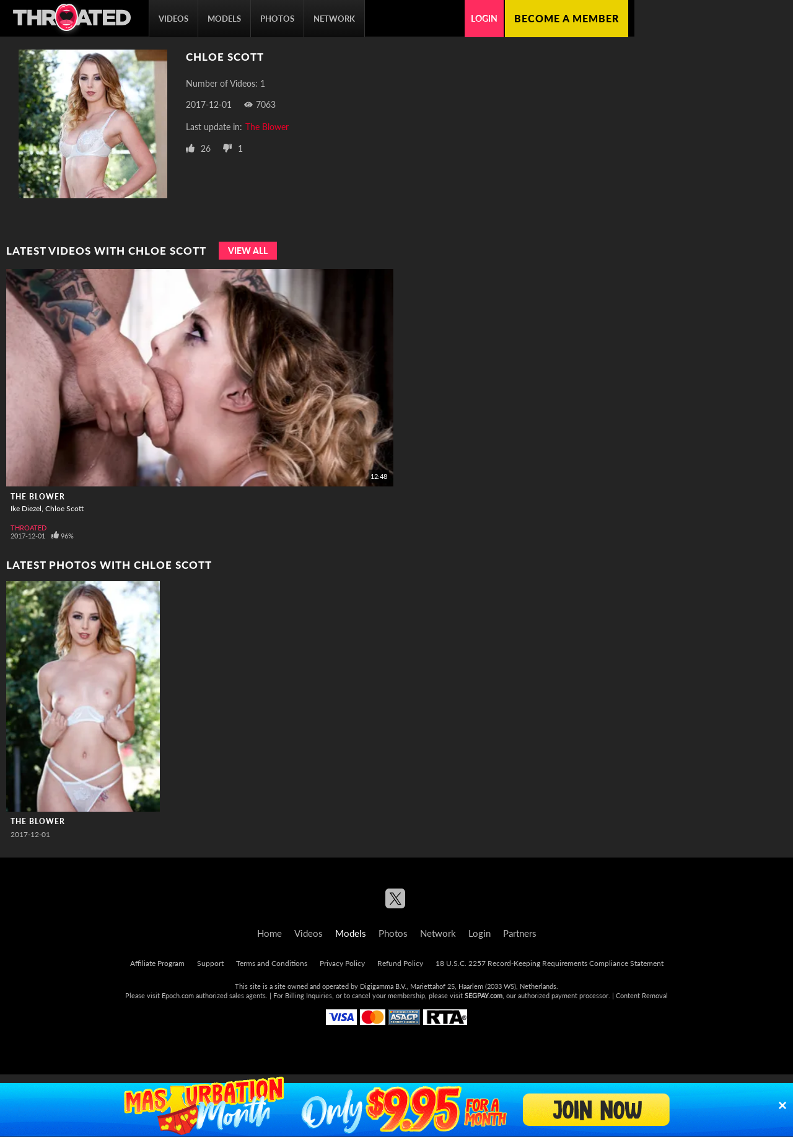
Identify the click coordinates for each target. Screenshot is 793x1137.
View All (248, 250)
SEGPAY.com (483, 995)
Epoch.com (178, 995)
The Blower (267, 126)
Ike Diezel (26, 508)
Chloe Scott (64, 508)
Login (484, 18)
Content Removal (642, 995)
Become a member (566, 18)
